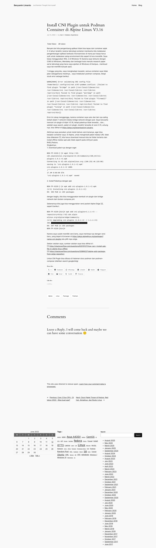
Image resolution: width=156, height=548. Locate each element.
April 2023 (109, 459)
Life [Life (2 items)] (76, 438)
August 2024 (110, 446)
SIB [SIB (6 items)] (85, 444)
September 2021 (111, 478)
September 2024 (111, 444)
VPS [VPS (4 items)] (78, 448)
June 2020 (109, 498)
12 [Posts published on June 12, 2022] (52, 435)
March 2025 (109, 439)
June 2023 (109, 457)
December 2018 (111, 514)
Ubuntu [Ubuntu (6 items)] (60, 447)
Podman (75, 289)
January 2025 (110, 441)
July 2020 (109, 496)
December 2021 (111, 472)
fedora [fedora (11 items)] (78, 433)
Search (138, 428)
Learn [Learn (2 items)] (72, 438)
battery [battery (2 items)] (83, 430)
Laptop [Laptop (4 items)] (67, 438)
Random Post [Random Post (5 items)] (63, 444)
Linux (57, 289)
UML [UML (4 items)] (67, 448)
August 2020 (110, 493)
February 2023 (110, 465)
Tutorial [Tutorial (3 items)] (94, 445)
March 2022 (109, 470)
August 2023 (110, 452)
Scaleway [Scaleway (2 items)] (75, 445)
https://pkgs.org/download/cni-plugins (77, 125)
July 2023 (109, 454)
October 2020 (110, 488)
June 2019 (109, 509)
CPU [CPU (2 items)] (58, 434)
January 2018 (110, 524)
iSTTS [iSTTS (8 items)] (60, 438)
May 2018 (108, 519)
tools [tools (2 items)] (89, 445)
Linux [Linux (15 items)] (81, 438)
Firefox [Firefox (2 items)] (85, 434)
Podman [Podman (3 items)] (92, 442)
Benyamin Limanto (22, 5)
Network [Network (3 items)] (60, 442)
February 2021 (110, 480)
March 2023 (109, 462)
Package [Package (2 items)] (74, 442)
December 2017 (111, 527)
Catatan (67, 35)
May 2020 (109, 501)
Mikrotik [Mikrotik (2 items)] (88, 438)
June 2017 (109, 537)
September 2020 (111, 491)
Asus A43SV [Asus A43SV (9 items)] (74, 429)
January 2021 (110, 483)
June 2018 (109, 517)
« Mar (31, 449)
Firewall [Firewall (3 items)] (90, 434)
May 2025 (109, 436)
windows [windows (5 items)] (85, 448)
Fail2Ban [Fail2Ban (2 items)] (70, 434)
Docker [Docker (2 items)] (65, 434)
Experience (74, 35)
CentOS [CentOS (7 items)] (90, 430)
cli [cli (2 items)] (96, 430)
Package (66, 289)
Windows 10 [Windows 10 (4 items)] (61, 450)
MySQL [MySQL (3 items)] (94, 438)
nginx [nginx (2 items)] (65, 442)
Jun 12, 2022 (51, 35)
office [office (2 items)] (69, 442)
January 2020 (110, 506)
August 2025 (110, 433)
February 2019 (110, 511)
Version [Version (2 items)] (72, 448)
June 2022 (109, 467)
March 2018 (109, 522)
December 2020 (111, 485)
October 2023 (110, 449)
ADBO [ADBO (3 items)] (64, 430)
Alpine (50, 289)
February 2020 (110, 504)
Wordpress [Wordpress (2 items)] (70, 450)
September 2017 (111, 535)
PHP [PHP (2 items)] (88, 442)
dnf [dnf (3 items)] (62, 434)
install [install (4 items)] (95, 434)
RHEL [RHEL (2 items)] (71, 445)
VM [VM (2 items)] (75, 448)
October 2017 (110, 532)
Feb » (37, 449)
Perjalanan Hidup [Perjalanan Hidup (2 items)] (81, 442)
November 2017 (111, 530)
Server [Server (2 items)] (81, 445)
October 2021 (110, 475)
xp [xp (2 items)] (74, 450)
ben (61, 35)
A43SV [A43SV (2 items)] (59, 430)
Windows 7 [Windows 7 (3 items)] (93, 448)
